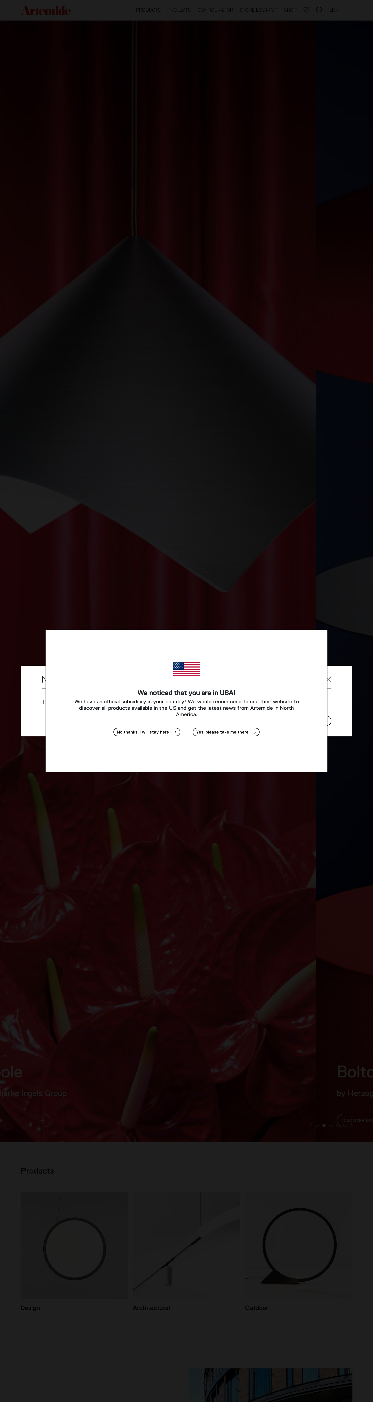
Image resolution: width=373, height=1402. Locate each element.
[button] (226, 732)
